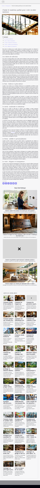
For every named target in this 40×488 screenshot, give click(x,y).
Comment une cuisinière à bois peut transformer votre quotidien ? (31, 321)
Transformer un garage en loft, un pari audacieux (20, 453)
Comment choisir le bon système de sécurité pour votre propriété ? (20, 210)
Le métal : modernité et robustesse (10, 42)
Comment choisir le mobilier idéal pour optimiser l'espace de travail (8, 421)
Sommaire (6, 37)
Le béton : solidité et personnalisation (11, 44)
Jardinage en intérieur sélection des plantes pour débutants (8, 371)
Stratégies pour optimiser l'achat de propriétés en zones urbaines (31, 421)
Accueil (3, 6)
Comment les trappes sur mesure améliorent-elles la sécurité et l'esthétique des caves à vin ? (20, 235)
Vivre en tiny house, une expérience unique (7, 454)
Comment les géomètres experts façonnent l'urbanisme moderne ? (20, 259)
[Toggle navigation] (3, 2)
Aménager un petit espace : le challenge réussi (30, 453)
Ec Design (13, 132)
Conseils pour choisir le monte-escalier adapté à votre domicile (20, 438)
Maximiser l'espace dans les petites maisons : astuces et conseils (31, 355)
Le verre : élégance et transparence (10, 46)
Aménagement (8, 6)
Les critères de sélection (8, 39)
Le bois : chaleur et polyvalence (9, 41)
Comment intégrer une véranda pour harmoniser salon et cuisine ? (20, 283)
